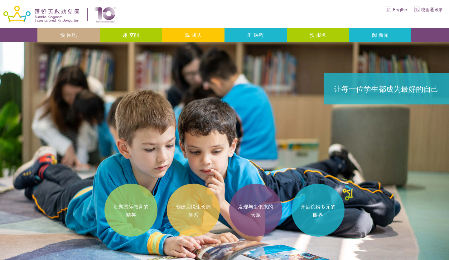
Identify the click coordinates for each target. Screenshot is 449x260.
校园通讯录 (432, 9)
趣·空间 (131, 35)
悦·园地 (68, 35)
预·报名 (318, 35)
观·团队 (193, 35)
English (400, 9)
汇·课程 (255, 35)
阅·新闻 (380, 35)
